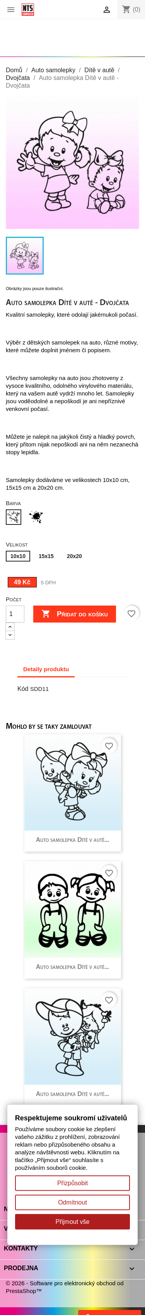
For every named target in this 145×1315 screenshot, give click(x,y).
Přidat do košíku (74, 614)
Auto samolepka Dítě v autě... (72, 840)
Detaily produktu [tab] (46, 669)
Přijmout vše (72, 1221)
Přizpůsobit (72, 1183)
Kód (22, 688)
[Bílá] (15, 518)
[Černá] (37, 518)
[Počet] (15, 614)
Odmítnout (72, 1202)
